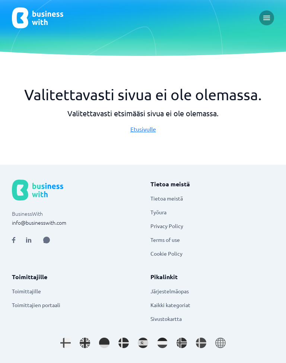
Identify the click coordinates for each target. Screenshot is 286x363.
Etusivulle (143, 129)
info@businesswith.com (39, 222)
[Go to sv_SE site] (201, 343)
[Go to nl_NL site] (162, 343)
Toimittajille (26, 291)
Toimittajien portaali (36, 305)
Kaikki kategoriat (170, 305)
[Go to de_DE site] (104, 343)
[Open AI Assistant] (46, 240)
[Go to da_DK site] (123, 343)
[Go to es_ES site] (143, 343)
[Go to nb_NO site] (182, 343)
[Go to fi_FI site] (65, 343)
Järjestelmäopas (169, 291)
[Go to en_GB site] (85, 343)
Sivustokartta (166, 318)
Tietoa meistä (166, 198)
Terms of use (165, 239)
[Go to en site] (220, 343)
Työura (158, 212)
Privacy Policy (166, 225)
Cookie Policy (166, 253)
